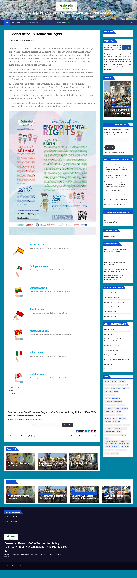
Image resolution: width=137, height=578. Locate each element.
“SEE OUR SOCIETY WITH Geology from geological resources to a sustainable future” (116, 277)
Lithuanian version (38, 287)
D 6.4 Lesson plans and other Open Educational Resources (84, 493)
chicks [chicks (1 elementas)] (116, 391)
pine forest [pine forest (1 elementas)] (118, 425)
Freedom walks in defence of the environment (51, 464)
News (117, 102)
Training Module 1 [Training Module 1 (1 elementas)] (121, 450)
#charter (31, 40)
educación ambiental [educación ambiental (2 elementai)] (121, 408)
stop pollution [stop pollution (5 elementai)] (109, 450)
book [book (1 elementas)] (110, 391)
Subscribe (67, 425)
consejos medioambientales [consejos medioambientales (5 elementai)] (113, 401)
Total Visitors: (9, 521)
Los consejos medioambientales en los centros (77, 436)
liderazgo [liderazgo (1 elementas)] (108, 421)
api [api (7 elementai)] (127, 385)
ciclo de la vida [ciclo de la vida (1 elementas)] (110, 395)
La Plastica (108, 364)
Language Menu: (62, 22)
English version (37, 373)
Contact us (47, 22)
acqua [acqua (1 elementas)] (107, 381)
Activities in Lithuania (112, 307)
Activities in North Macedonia (114, 302)
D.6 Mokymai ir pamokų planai (115, 182)
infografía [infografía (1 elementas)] (108, 418)
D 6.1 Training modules (113, 190)
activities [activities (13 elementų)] (113, 381)
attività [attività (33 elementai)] (107, 388)
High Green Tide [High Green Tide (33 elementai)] (110, 415)
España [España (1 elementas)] (118, 411)
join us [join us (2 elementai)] (115, 418)
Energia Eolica (109, 329)
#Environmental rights (20, 40)
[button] (131, 22)
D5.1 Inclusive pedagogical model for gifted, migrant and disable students (117, 169)
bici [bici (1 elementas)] (106, 391)
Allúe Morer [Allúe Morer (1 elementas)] (121, 381)
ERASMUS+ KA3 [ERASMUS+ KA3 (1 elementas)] (109, 411)
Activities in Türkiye (111, 293)
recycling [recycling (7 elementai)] (123, 435)
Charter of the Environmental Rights (36, 34)
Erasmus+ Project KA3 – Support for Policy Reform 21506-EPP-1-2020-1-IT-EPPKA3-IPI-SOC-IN (68, 13)
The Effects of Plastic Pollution (115, 350)
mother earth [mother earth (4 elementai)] (109, 425)
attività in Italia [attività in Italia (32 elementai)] (115, 388)
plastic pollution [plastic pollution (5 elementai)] (110, 431)
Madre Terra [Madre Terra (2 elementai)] (116, 421)
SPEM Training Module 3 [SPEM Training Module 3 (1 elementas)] (112, 446)
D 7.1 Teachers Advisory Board (114, 195)
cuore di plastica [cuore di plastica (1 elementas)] (110, 405)
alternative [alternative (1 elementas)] (120, 385)
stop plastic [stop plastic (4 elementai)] (125, 446)
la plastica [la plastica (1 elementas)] (122, 418)
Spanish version (37, 244)
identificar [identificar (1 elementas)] (120, 415)
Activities (123, 102)
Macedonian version (39, 330)
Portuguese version (39, 266)
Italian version (36, 352)
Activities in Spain (110, 316)
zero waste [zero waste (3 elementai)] (114, 453)
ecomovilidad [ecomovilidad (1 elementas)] (109, 408)
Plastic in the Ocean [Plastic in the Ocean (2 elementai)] (120, 428)
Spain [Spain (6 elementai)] (106, 438)
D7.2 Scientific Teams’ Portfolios (115, 199)
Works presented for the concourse (18, 464)
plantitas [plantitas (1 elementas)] (126, 425)
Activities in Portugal (111, 107)
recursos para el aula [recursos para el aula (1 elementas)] (111, 435)
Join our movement (32, 22)
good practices (110, 102)
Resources (16, 22)
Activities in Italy (110, 311)
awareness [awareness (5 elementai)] (125, 388)
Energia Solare (109, 334)
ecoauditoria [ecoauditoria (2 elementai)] (121, 405)
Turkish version (37, 309)
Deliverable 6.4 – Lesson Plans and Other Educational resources (82, 465)
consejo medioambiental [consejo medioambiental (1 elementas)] (112, 398)
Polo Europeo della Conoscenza (18, 565)
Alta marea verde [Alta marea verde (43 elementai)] (110, 385)
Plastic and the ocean (112, 345)
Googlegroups (128, 565)
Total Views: (8, 516)
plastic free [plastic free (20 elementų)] (108, 428)
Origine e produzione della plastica (116, 359)
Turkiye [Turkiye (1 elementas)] (107, 453)
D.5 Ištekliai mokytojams (113, 165)
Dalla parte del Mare (111, 355)
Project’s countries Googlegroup (21, 436)
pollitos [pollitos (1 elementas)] (119, 431)
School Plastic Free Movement (114, 105)
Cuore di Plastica (110, 369)
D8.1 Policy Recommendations (114, 204)
